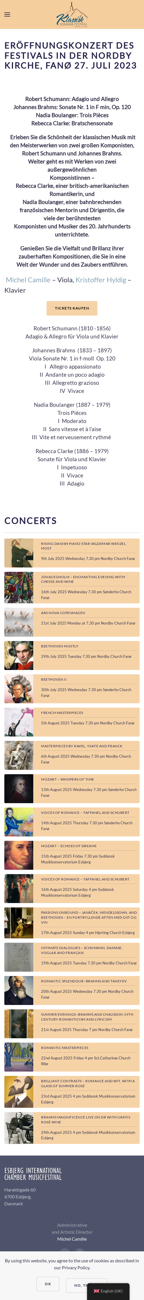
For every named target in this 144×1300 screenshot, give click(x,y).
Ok (48, 1284)
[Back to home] (72, 14)
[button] (7, 14)
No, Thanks (86, 1285)
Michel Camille (28, 279)
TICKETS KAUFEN (72, 308)
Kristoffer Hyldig (100, 279)
